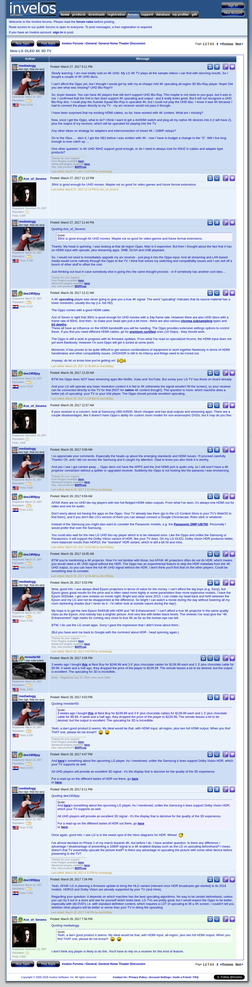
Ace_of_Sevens (34, 179)
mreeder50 (32, 657)
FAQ (196, 977)
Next (239, 43)
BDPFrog (80, 166)
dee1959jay (31, 293)
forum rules (85, 22)
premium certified (143, 331)
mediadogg (27, 65)
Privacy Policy (138, 977)
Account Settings (160, 977)
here (81, 161)
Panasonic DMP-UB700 (191, 524)
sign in (58, 32)
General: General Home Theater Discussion (115, 43)
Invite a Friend (182, 977)
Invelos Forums (72, 43)
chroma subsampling (196, 321)
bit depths (58, 324)
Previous (226, 43)
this (85, 664)
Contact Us (120, 977)
